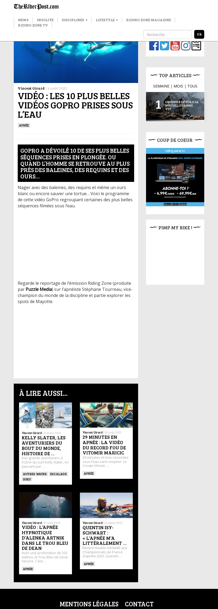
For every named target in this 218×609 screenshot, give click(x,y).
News (23, 19)
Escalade (58, 474)
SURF (27, 479)
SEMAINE (161, 86)
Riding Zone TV (33, 25)
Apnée (24, 125)
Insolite (45, 19)
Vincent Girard (31, 88)
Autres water (35, 474)
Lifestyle (107, 19)
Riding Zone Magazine (148, 19)
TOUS (192, 86)
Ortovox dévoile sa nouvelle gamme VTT (182, 105)
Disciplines (75, 19)
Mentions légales (89, 603)
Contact (139, 603)
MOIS (178, 86)
